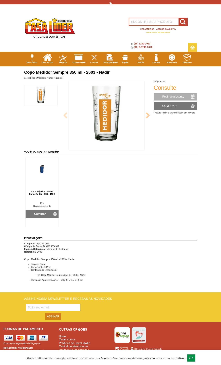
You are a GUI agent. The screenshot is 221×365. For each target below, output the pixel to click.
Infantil (141, 45)
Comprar (40, 196)
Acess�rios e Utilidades (35, 61)
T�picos (63, 45)
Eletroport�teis (110, 45)
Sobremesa (172, 45)
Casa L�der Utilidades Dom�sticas (138, 346)
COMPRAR (169, 88)
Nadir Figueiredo (56, 61)
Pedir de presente (173, 79)
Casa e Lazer (47, 45)
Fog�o (125, 45)
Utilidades (187, 45)
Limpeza (156, 45)
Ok (191, 358)
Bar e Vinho (32, 45)
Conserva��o (79, 45)
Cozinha (94, 45)
